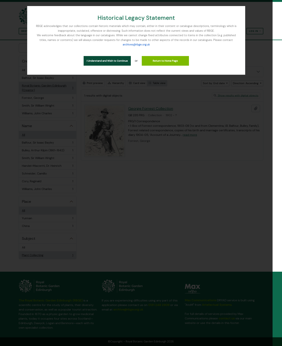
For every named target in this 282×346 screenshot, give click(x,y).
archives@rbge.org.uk (234, 40)
